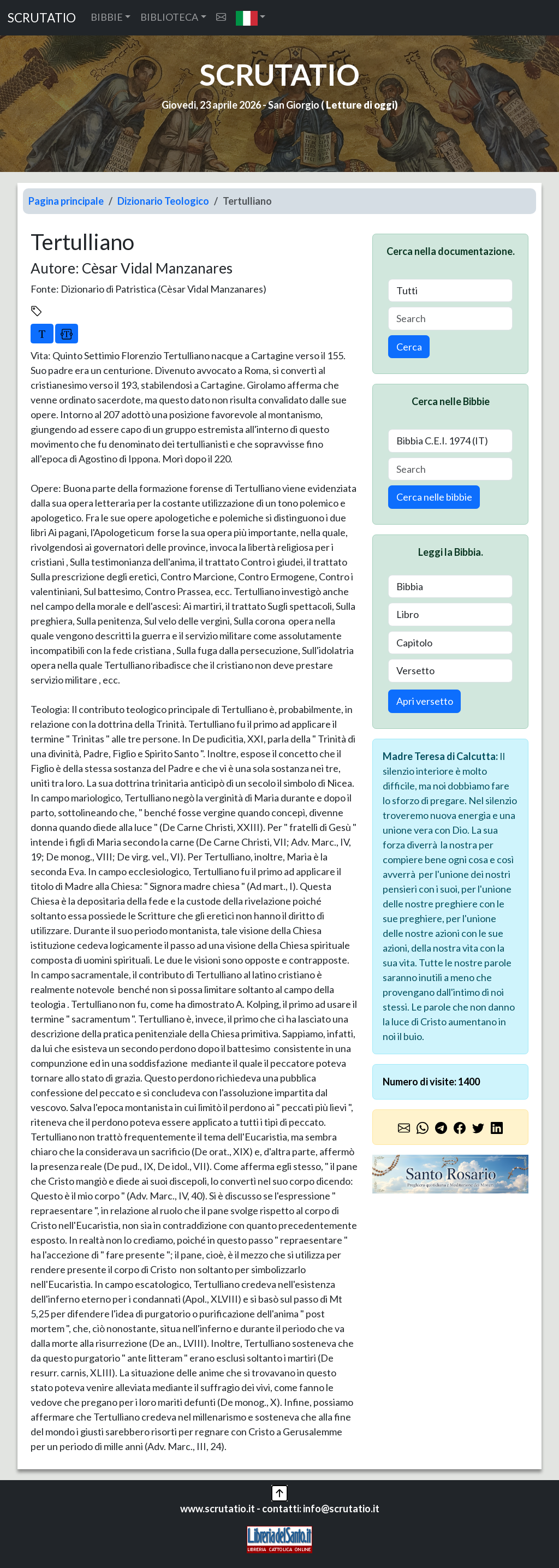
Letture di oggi (360, 105)
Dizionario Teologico (163, 201)
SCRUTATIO (42, 17)
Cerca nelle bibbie (434, 497)
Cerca (409, 347)
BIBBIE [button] (107, 17)
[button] (251, 18)
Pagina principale (66, 201)
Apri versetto (424, 701)
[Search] (450, 318)
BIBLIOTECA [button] (169, 17)
